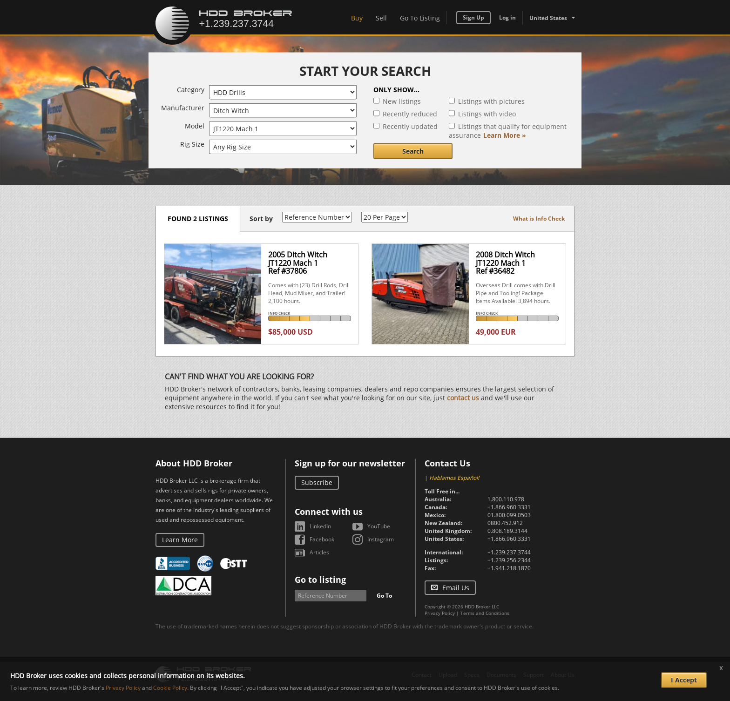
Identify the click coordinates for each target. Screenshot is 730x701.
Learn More (180, 539)
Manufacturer (182, 107)
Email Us (455, 587)
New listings (402, 101)
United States (548, 18)
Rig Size (192, 144)
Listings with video (487, 113)
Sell (381, 17)
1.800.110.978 (505, 499)
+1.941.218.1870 (509, 568)
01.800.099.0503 (509, 515)
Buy (357, 17)
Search (413, 151)
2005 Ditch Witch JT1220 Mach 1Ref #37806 (297, 262)
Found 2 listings (198, 218)
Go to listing (320, 579)
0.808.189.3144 (507, 531)
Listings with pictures (491, 101)
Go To (384, 596)
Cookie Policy (170, 688)
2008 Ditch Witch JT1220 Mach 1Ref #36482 (505, 262)
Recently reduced (410, 113)
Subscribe (316, 482)
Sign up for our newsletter (350, 463)
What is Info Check (539, 218)
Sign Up (473, 17)
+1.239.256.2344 (509, 560)
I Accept (684, 679)
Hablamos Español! (454, 478)
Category (190, 89)
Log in (507, 17)
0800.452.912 (505, 523)
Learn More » (504, 135)
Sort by (261, 218)
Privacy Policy (440, 613)
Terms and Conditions (484, 613)
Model (194, 125)
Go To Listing (420, 17)
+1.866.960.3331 (509, 507)
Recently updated (410, 126)
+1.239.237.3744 (509, 552)
